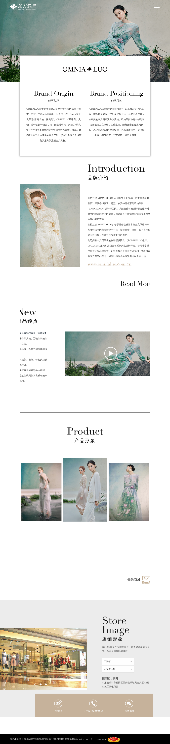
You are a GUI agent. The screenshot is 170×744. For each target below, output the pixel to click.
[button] (42, 577)
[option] (50, 225)
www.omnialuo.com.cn (109, 267)
